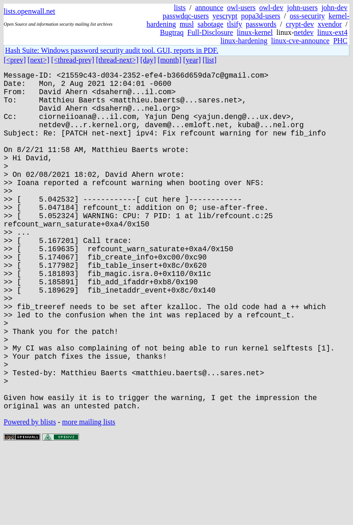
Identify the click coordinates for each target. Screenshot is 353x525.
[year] (192, 60)
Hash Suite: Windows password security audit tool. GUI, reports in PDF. (111, 50)
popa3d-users (260, 16)
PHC (340, 41)
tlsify (234, 24)
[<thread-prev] (72, 60)
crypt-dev (300, 24)
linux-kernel (255, 32)
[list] (209, 60)
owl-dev (271, 7)
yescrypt (224, 16)
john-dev (334, 7)
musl (187, 24)
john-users (302, 7)
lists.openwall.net (29, 11)
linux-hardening (244, 41)
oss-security (307, 16)
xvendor (330, 24)
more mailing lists (88, 497)
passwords (261, 24)
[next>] (38, 60)
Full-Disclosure (210, 32)
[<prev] (15, 60)
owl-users (241, 7)
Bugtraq (172, 32)
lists (180, 7)
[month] (170, 60)
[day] (148, 60)
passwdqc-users (186, 16)
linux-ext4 (332, 32)
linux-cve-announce (300, 41)
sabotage (210, 24)
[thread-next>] (117, 60)
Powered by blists (30, 497)
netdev (304, 32)
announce (209, 7)
